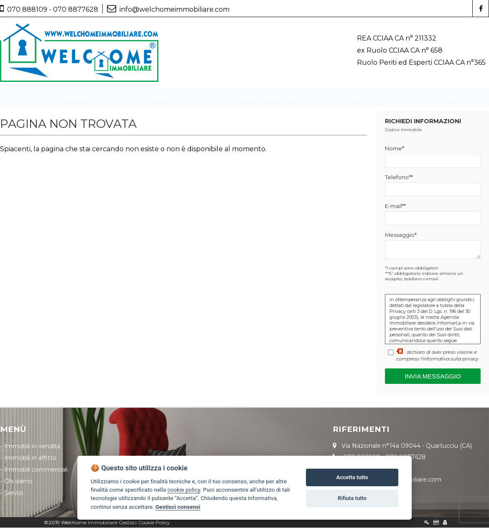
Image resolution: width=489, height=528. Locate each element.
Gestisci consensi (177, 506)
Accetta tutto (352, 477)
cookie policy (183, 489)
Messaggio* (401, 235)
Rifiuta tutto (352, 498)
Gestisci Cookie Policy (144, 523)
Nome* (394, 148)
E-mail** (395, 206)
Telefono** (399, 177)
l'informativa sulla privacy (449, 359)
